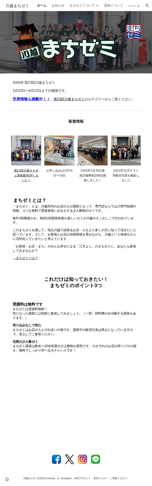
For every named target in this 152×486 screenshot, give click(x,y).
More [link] (132, 6)
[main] (76, 91)
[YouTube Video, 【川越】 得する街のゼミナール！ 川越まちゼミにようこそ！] (76, 405)
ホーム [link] (42, 5)
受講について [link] (113, 5)
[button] (147, 5)
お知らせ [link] (58, 5)
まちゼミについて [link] (82, 5)
